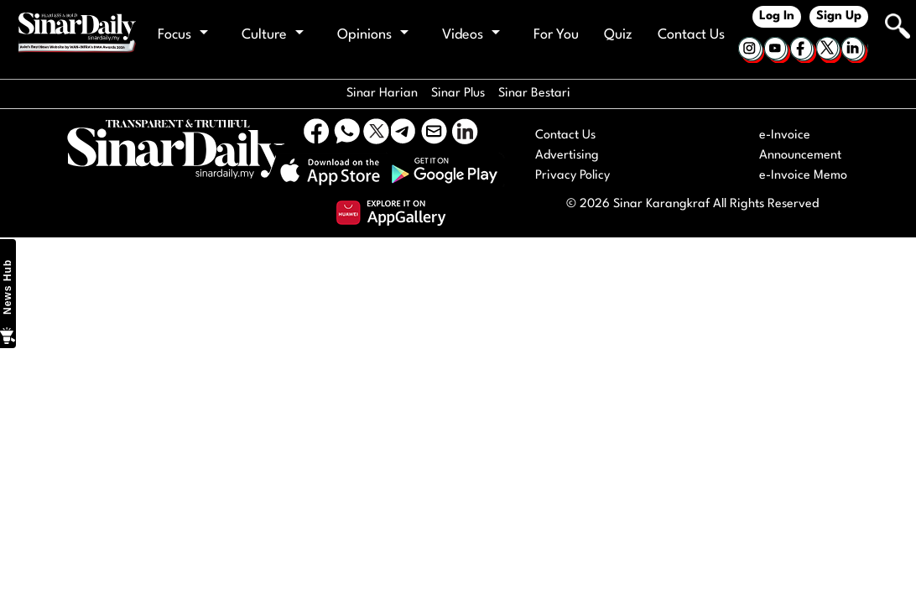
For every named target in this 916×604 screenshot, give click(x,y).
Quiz (618, 35)
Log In (776, 16)
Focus (183, 35)
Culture (273, 35)
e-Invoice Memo (803, 175)
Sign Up (838, 16)
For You (556, 35)
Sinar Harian (382, 93)
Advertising (567, 155)
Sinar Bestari (534, 93)
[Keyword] (876, 24)
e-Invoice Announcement (800, 145)
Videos (471, 35)
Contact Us (691, 35)
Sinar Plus (458, 93)
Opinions (373, 35)
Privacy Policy (572, 175)
